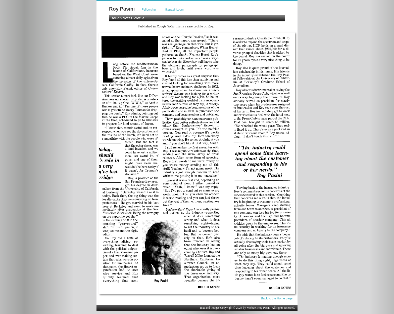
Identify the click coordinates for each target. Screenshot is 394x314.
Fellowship (149, 9)
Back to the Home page (276, 298)
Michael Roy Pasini (259, 307)
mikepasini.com (173, 9)
